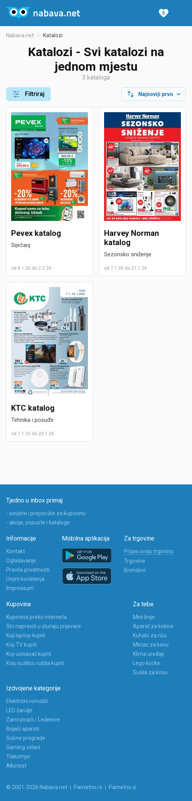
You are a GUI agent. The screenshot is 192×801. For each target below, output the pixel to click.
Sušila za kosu (150, 672)
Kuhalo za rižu (150, 635)
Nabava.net (20, 35)
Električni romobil (27, 701)
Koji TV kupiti (21, 645)
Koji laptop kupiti (25, 635)
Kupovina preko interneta (36, 617)
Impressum (20, 588)
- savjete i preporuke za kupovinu (46, 513)
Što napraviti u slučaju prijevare (43, 626)
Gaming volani (23, 747)
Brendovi (135, 570)
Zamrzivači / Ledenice (33, 719)
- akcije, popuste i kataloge (38, 522)
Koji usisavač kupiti (28, 654)
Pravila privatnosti (28, 570)
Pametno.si (122, 787)
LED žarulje (19, 710)
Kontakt (15, 551)
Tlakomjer (18, 756)
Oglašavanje (21, 560)
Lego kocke (146, 663)
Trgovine (134, 561)
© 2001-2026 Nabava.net (36, 787)
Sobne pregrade (25, 738)
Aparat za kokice (153, 626)
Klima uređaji (148, 654)
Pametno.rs (88, 787)
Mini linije (144, 617)
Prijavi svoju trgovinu (149, 551)
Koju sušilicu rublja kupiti (35, 663)
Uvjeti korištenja (25, 579)
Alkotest (16, 766)
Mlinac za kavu (151, 645)
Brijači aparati (22, 729)
